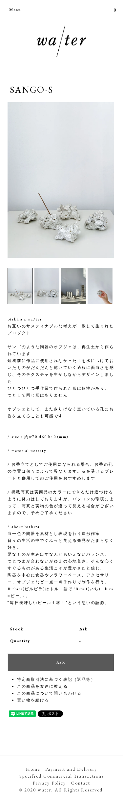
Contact (80, 783)
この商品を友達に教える (42, 686)
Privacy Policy (49, 783)
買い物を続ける (33, 700)
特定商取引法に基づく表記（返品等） (56, 679)
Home (33, 769)
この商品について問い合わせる (49, 693)
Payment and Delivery (71, 769)
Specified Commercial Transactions (61, 776)
